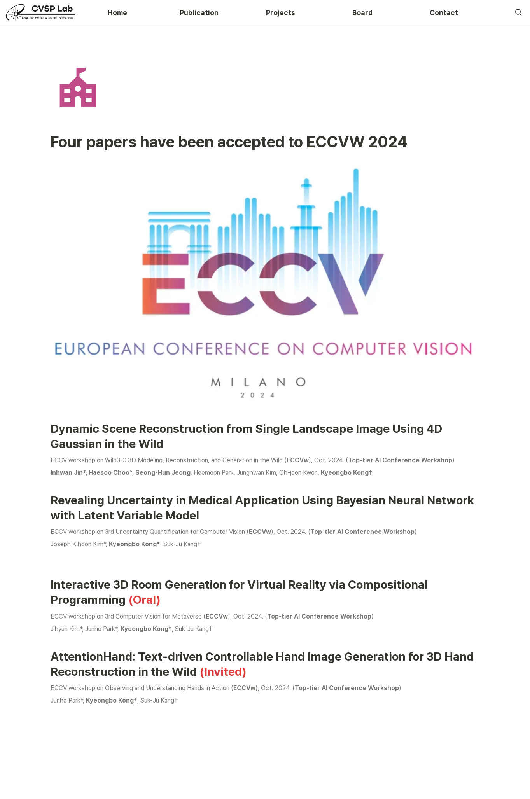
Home (117, 13)
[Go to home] (41, 12)
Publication (199, 13)
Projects (280, 13)
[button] (518, 12)
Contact (444, 13)
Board (362, 13)
